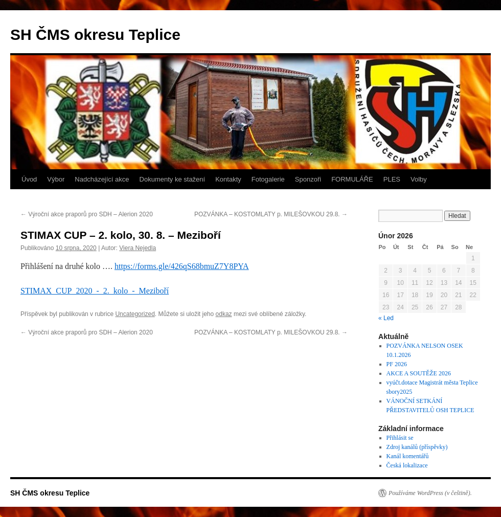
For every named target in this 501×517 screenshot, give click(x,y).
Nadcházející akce (102, 179)
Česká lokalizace (407, 465)
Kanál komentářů (407, 456)
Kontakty (228, 179)
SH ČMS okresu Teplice (95, 34)
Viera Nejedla (137, 248)
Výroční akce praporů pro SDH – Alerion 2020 (86, 214)
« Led (386, 318)
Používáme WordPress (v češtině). (430, 493)
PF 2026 (396, 364)
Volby (419, 179)
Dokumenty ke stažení (173, 179)
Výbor (55, 179)
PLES (391, 179)
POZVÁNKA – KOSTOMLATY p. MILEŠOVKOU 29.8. (271, 214)
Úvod (29, 179)
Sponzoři (308, 179)
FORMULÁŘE (352, 179)
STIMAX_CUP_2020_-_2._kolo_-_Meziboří (94, 290)
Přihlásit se (400, 437)
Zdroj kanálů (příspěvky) (417, 447)
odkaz (224, 314)
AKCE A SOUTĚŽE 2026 (418, 373)
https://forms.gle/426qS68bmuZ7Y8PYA (182, 266)
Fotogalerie (268, 179)
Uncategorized (134, 314)
